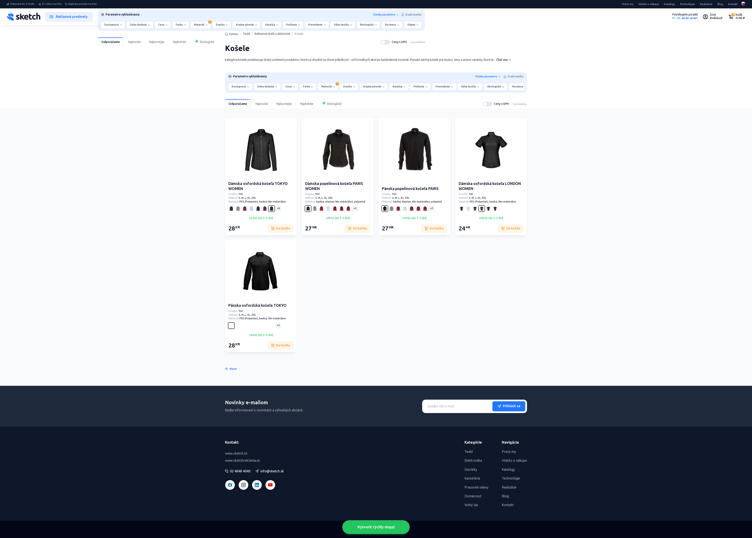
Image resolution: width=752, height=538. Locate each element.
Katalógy (669, 4)
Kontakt (733, 4)
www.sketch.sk (236, 453)
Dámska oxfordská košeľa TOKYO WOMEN (258, 186)
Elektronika (473, 461)
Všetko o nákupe (648, 4)
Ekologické (204, 41)
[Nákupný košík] (736, 16)
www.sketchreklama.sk (242, 461)
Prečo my (627, 4)
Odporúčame (110, 42)
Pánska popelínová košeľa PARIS (410, 188)
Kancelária (472, 478)
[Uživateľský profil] (713, 16)
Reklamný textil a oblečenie (272, 34)
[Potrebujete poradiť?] (685, 17)
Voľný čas (471, 505)
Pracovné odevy (476, 487)
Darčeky (470, 470)
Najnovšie (134, 42)
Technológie (687, 4)
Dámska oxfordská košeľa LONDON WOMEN (490, 186)
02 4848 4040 (237, 471)
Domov (233, 34)
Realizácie (706, 4)
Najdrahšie (179, 42)
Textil (246, 34)
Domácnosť (472, 496)
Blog (720, 4)
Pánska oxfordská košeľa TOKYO (257, 305)
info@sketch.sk (269, 471)
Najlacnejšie (156, 42)
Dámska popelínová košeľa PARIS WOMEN (334, 186)
